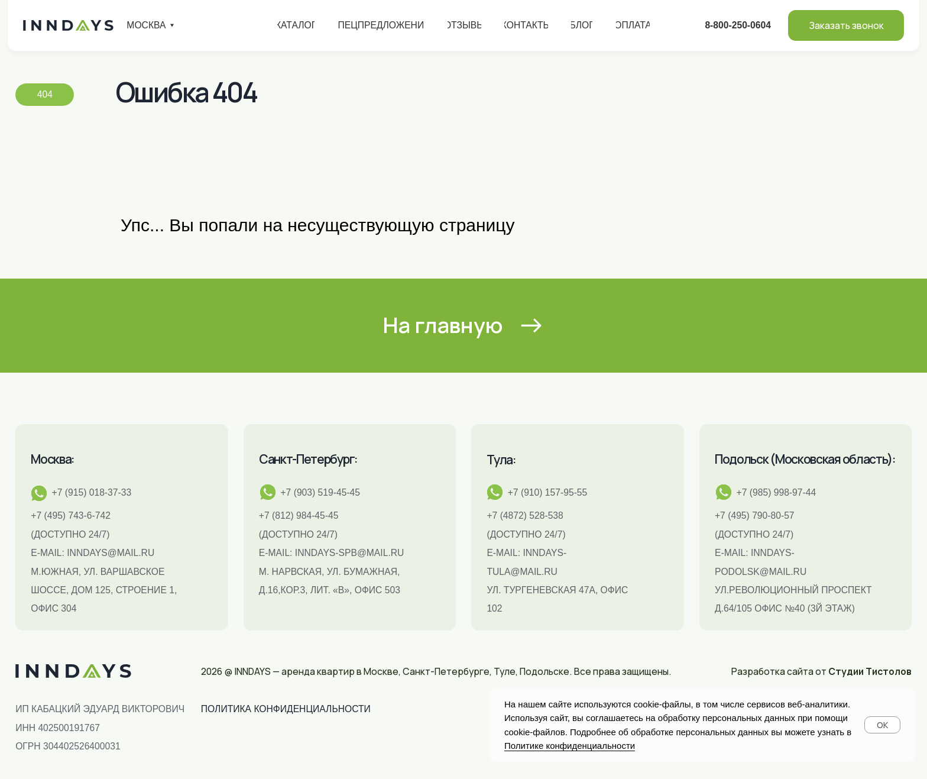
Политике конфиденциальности (569, 746)
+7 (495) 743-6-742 (71, 515)
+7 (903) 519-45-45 (320, 492)
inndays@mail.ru (110, 553)
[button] (846, 25)
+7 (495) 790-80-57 (755, 515)
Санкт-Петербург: (308, 459)
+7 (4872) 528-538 (525, 515)
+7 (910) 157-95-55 (548, 492)
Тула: (501, 459)
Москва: (52, 459)
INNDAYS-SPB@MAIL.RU (349, 553)
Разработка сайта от (821, 671)
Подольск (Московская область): (805, 459)
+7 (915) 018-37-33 (92, 492)
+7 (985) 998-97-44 (776, 492)
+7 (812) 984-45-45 (299, 515)
